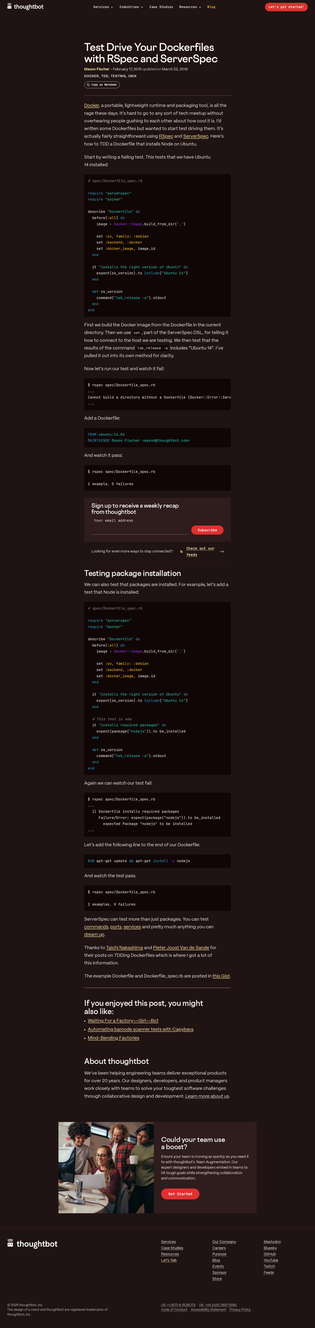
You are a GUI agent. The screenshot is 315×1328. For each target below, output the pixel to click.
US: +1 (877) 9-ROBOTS (178, 1305)
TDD (104, 76)
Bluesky (270, 1248)
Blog (211, 7)
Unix (132, 76)
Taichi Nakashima (124, 948)
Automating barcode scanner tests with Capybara (140, 1029)
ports (115, 927)
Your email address (113, 520)
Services (103, 7)
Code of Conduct (174, 1309)
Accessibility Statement (208, 1309)
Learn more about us (207, 1096)
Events (218, 1266)
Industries (131, 7)
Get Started (180, 1194)
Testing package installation (132, 573)
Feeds (269, 1273)
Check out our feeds (197, 551)
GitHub (270, 1254)
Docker (91, 76)
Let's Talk (169, 1260)
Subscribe (207, 530)
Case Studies (161, 7)
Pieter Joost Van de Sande (181, 948)
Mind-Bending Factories (113, 1038)
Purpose (219, 1254)
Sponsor (219, 1273)
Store (217, 1279)
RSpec (166, 136)
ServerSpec (195, 136)
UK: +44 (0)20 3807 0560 (218, 1305)
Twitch (269, 1266)
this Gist (221, 976)
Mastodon (272, 1242)
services (132, 927)
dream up (94, 934)
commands (96, 927)
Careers (219, 1248)
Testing (118, 76)
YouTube (271, 1260)
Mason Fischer (96, 69)
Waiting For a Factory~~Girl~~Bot (123, 1021)
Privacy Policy (240, 1309)
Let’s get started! (286, 7)
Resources (190, 7)
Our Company (224, 1242)
